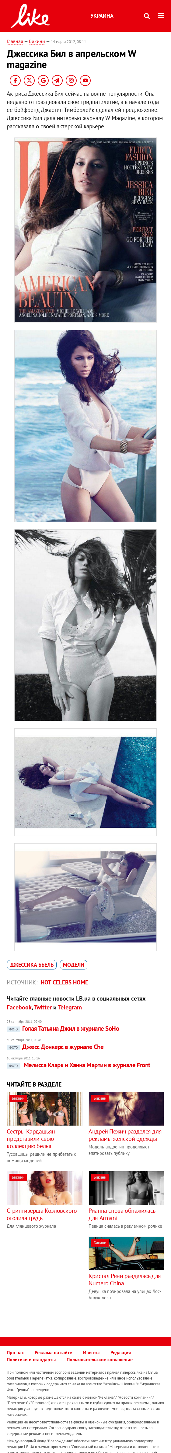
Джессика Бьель (32, 964)
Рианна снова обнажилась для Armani (122, 1214)
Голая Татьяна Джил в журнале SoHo (63, 1028)
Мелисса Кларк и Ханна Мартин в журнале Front (78, 1065)
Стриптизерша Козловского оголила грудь (42, 1214)
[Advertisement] (58, 1279)
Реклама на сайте (53, 1352)
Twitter (43, 1007)
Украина (101, 15)
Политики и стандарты (31, 1359)
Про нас (15, 1352)
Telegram (70, 1007)
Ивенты (91, 1352)
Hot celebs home (64, 982)
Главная (15, 41)
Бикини (37, 41)
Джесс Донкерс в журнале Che (55, 1047)
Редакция (120, 1352)
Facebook (19, 1007)
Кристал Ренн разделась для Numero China (125, 1279)
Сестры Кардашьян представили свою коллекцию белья (31, 1138)
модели (73, 964)
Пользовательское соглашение (100, 1359)
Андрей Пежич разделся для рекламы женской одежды (125, 1135)
